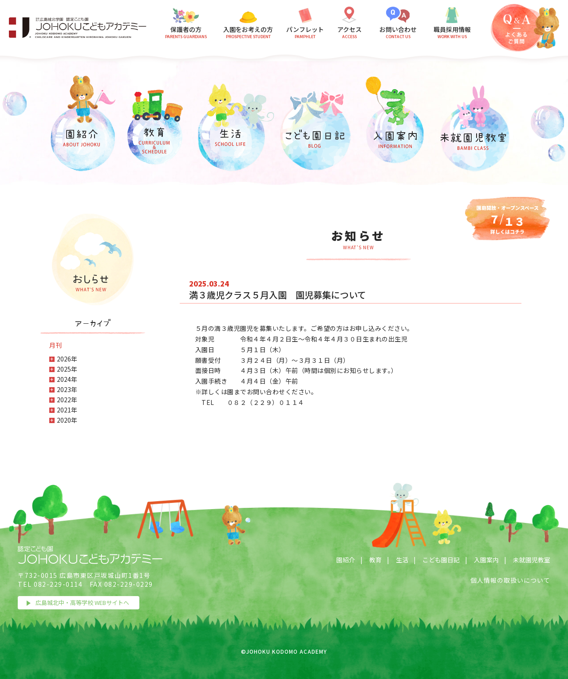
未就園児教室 (531, 559)
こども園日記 (441, 559)
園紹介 (345, 559)
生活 (402, 559)
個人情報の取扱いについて (510, 580)
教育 (375, 559)
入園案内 (486, 559)
